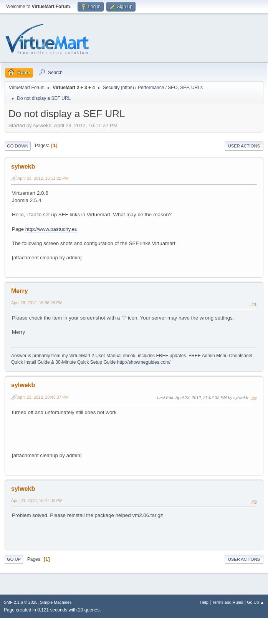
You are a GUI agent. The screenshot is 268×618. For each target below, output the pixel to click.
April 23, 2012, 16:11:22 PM (43, 178)
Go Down (17, 146)
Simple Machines (55, 602)
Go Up (14, 559)
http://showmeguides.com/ (143, 362)
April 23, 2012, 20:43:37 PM (43, 397)
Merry (19, 291)
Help (204, 602)
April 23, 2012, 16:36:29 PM (37, 302)
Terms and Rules (227, 602)
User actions (244, 146)
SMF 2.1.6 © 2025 (21, 602)
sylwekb (23, 166)
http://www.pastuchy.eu (51, 229)
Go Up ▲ (255, 602)
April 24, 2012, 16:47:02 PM (37, 500)
